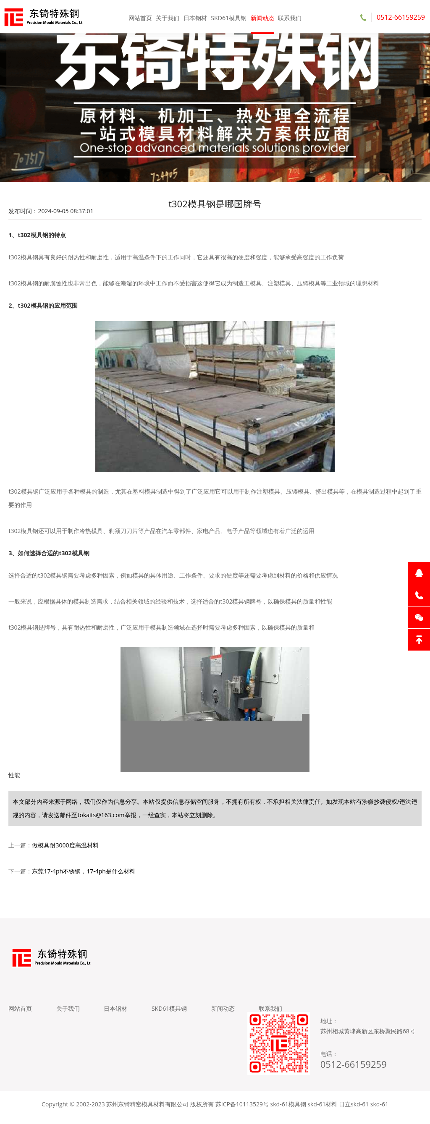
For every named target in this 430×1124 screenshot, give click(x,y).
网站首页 (142, 17)
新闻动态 (261, 17)
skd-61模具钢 (288, 1111)
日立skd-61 (354, 1111)
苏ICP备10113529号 (242, 1111)
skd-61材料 (322, 1111)
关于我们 (169, 17)
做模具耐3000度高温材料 (65, 849)
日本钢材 (195, 17)
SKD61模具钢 (228, 17)
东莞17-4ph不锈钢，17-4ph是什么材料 (83, 875)
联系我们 (287, 17)
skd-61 (379, 1111)
